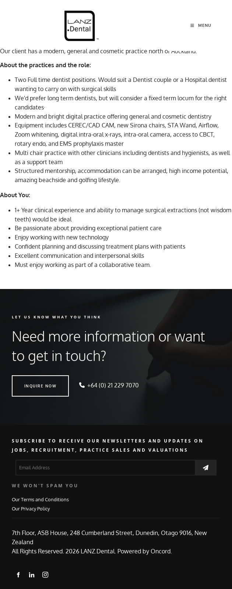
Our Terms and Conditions (40, 499)
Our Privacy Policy (31, 508)
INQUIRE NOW (28, 379)
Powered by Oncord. (144, 551)
